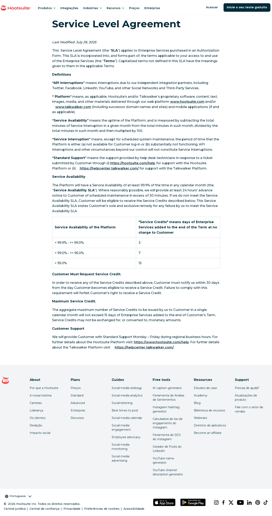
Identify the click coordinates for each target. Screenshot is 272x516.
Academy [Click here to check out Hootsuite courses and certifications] (200, 395)
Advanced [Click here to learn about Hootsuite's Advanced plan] (78, 403)
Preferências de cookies (102, 509)
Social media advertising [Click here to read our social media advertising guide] (120, 458)
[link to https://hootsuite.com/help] (132, 163)
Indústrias (92, 8)
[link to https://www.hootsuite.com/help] (161, 342)
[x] (229, 502)
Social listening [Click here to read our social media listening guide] (122, 403)
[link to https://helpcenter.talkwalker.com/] (109, 168)
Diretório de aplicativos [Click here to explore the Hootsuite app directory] (210, 425)
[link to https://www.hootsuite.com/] (187, 102)
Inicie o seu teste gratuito (247, 7)
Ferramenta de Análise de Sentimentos (168, 398)
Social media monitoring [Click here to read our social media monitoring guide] (120, 447)
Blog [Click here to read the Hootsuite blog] (197, 403)
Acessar (212, 7)
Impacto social (40, 433)
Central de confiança (44, 509)
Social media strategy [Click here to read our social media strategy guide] (127, 388)
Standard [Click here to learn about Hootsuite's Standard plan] (77, 395)
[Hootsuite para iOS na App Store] (164, 502)
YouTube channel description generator (168, 472)
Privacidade (71, 509)
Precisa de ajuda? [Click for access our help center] (247, 388)
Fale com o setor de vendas (249, 409)
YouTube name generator (163, 460)
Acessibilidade (133, 509)
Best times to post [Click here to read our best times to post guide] (125, 410)
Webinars (200, 418)
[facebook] (222, 502)
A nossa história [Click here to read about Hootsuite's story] (40, 395)
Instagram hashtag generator (166, 409)
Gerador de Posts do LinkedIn (167, 449)
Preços (134, 8)
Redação (36, 425)
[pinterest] (256, 502)
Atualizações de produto (246, 398)
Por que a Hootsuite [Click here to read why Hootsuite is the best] (44, 388)
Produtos (47, 8)
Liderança (36, 410)
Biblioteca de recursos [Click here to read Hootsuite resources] (209, 410)
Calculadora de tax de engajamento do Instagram (168, 423)
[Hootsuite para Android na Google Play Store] (193, 502)
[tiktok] (264, 502)
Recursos (115, 8)
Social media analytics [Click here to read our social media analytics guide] (127, 395)
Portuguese (18, 496)
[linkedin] (248, 502)
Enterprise (152, 8)
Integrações (69, 8)
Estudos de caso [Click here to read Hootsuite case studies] (205, 388)
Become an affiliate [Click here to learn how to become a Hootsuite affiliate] (208, 433)
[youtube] (239, 502)
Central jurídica (15, 509)
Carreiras (36, 403)
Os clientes (37, 418)
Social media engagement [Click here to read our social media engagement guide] (121, 427)
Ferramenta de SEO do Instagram (167, 437)
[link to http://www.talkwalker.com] (73, 107)
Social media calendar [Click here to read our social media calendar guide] (127, 418)
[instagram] (215, 502)
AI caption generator (167, 388)
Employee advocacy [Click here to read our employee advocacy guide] (126, 437)
